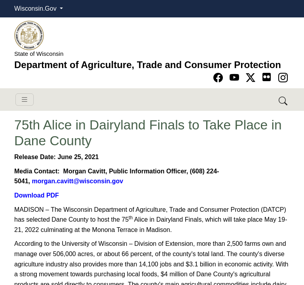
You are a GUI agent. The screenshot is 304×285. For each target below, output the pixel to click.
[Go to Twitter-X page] (252, 77)
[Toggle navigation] (24, 99)
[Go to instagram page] (283, 77)
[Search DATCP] (284, 99)
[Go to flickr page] (267, 77)
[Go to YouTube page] (236, 77)
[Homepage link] (29, 35)
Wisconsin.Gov (36, 8)
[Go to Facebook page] (219, 77)
